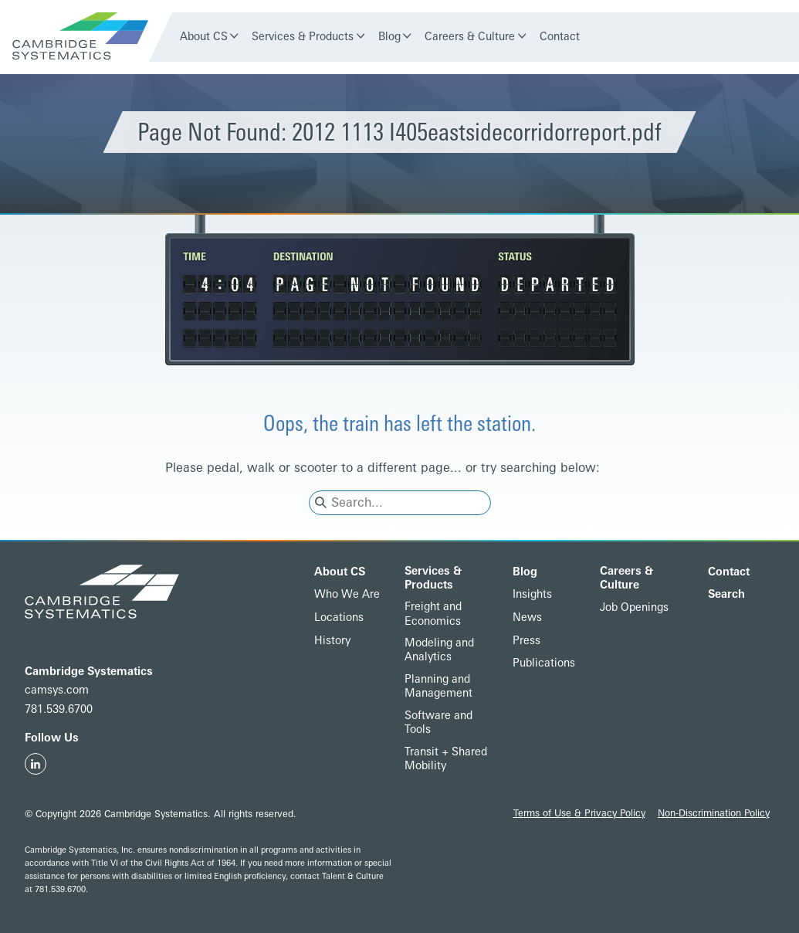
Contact (560, 36)
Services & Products (303, 36)
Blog (389, 36)
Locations (339, 617)
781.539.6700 (59, 709)
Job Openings (634, 607)
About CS (204, 36)
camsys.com (57, 690)
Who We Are (347, 594)
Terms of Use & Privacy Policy (579, 813)
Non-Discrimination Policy (714, 813)
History (332, 640)
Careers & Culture (470, 36)
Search (726, 594)
